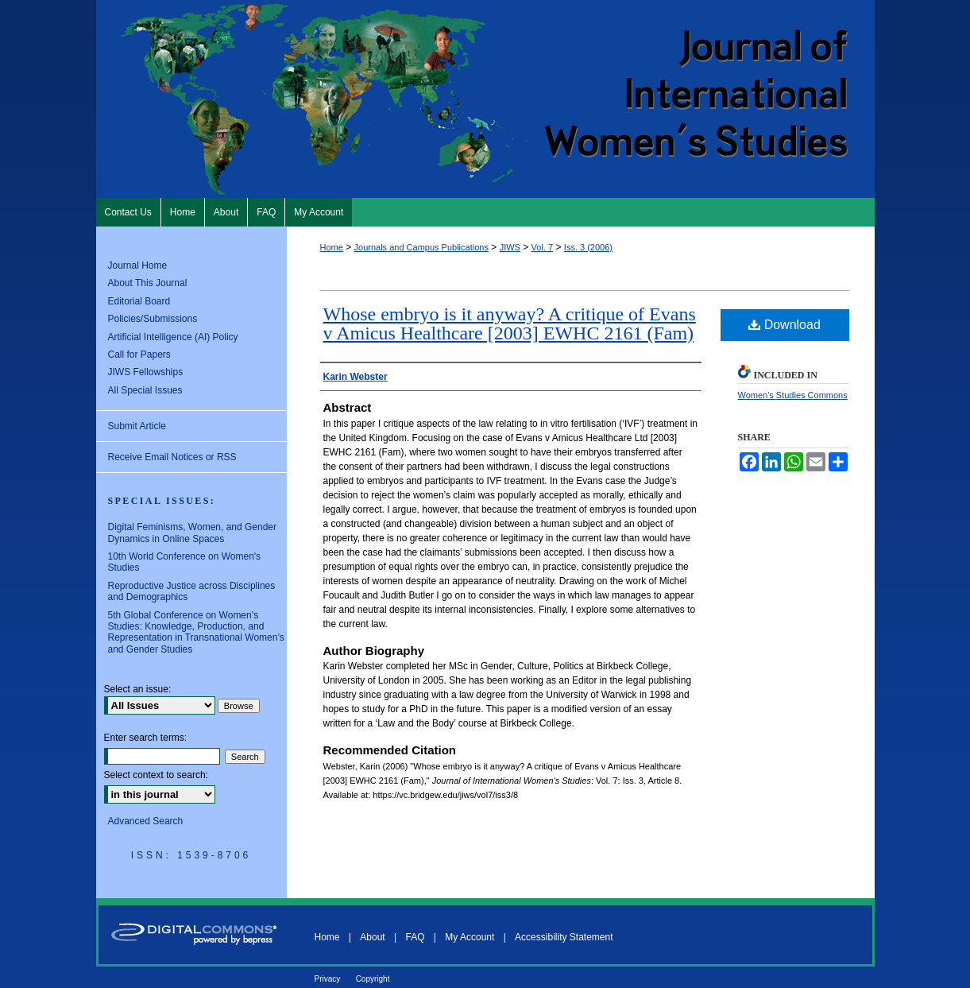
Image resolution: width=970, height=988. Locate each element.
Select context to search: (156, 775)
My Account (469, 937)
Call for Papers (139, 354)
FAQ (414, 937)
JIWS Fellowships (146, 372)
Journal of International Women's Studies (485, 99)
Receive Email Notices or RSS (172, 457)
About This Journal (147, 283)
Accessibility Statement (564, 937)
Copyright (373, 978)
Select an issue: (138, 689)
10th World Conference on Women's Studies (184, 562)
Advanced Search (146, 821)
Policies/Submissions (153, 318)
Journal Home (138, 265)
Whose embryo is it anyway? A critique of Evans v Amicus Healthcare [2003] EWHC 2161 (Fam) (509, 323)
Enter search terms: (145, 737)
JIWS (510, 247)
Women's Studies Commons (793, 395)
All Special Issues (145, 390)
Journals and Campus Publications (421, 247)
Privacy (328, 978)
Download (784, 324)
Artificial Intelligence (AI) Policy (173, 337)
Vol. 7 (542, 247)
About (372, 937)
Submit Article (137, 426)
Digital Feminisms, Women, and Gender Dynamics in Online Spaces (192, 532)
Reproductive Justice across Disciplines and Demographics (192, 591)
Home (331, 247)
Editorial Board (139, 301)
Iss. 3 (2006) (588, 247)
